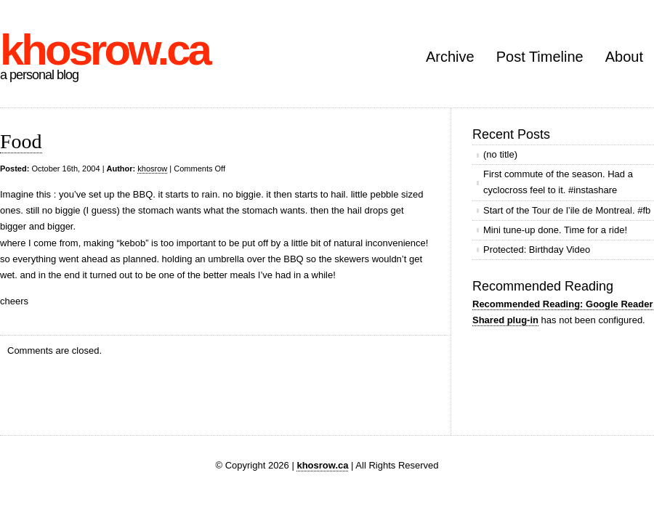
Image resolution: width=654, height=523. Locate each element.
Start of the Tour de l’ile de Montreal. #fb (566, 210)
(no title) (500, 154)
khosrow (152, 168)
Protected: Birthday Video (536, 249)
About (624, 57)
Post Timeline (540, 57)
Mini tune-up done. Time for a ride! (555, 229)
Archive (450, 57)
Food (21, 141)
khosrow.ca (104, 49)
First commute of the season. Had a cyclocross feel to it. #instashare (558, 182)
